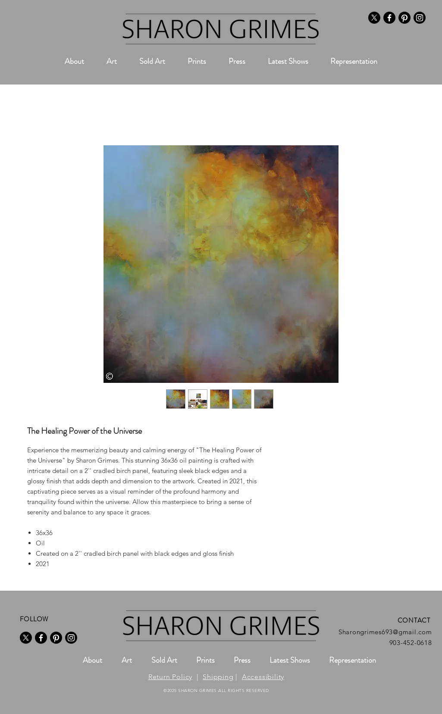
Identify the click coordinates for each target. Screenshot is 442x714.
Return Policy (170, 677)
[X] (374, 18)
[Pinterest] (404, 18)
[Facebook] (389, 18)
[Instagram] (420, 18)
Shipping (218, 677)
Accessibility (263, 677)
